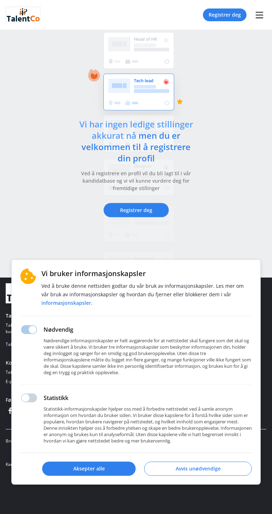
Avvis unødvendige (198, 468)
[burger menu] (259, 15)
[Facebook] (10, 410)
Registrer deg (225, 14)
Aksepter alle (89, 468)
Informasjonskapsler (66, 302)
